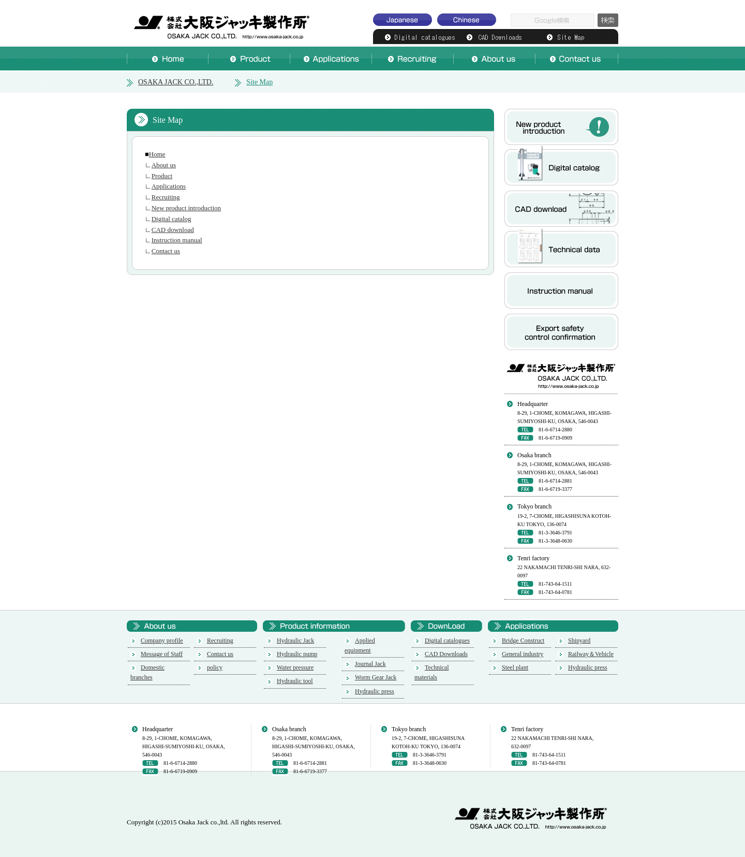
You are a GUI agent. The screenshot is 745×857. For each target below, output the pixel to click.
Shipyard (579, 640)
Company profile (162, 640)
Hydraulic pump (297, 654)
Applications (169, 186)
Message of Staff (162, 654)
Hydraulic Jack (295, 640)
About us (164, 165)
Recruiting (166, 197)
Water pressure (295, 667)
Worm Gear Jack (375, 677)
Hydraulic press (374, 691)
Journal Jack (370, 663)
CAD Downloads (446, 654)
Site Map (259, 82)
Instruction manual (177, 240)
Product (162, 176)
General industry (522, 654)
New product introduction (186, 208)
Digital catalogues (447, 640)
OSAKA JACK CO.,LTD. (220, 23)
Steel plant (515, 667)
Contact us (166, 251)
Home (157, 154)
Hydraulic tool (295, 681)
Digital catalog (171, 219)
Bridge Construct (523, 640)
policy (214, 667)
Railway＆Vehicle (591, 654)
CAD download (173, 230)
